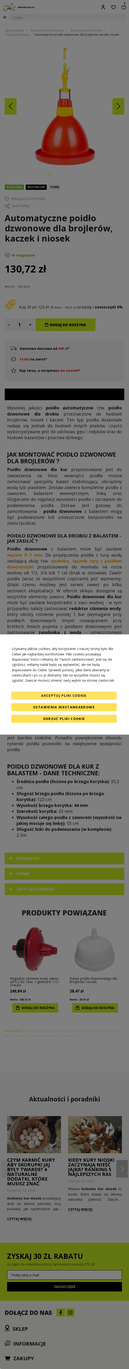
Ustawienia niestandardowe (64, 707)
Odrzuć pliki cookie (64, 718)
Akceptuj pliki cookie (63, 695)
